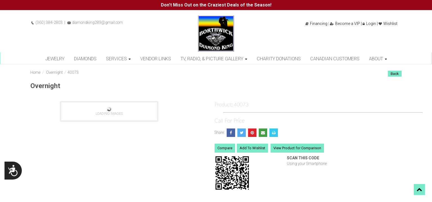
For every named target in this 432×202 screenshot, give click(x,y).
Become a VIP (345, 23)
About (378, 58)
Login (369, 23)
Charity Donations (279, 58)
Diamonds (85, 58)
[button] (419, 189)
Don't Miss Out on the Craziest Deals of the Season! (216, 5)
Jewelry (54, 58)
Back (395, 74)
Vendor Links (155, 58)
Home (35, 72)
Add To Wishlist (252, 148)
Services (118, 58)
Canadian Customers (334, 58)
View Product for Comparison (297, 148)
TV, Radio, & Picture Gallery (214, 58)
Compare (224, 148)
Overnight (54, 72)
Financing (316, 23)
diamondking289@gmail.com (95, 22)
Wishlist (388, 23)
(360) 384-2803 (46, 22)
